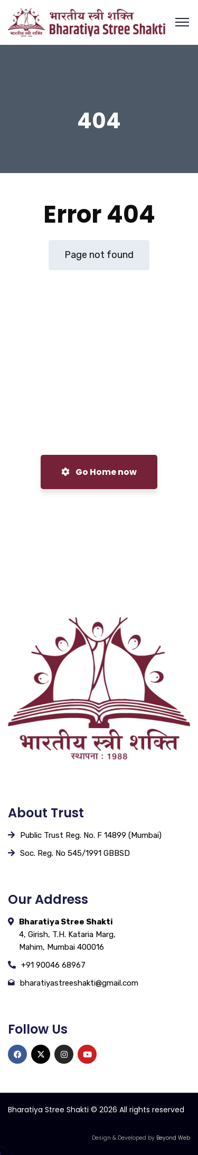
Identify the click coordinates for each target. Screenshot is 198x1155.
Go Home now (99, 472)
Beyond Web (173, 1138)
